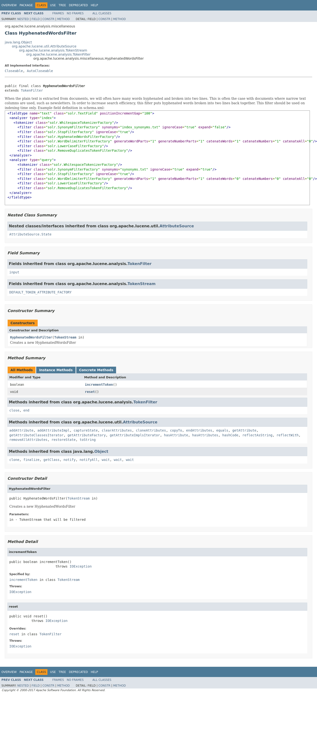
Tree (62, 5)
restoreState (63, 440)
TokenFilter (32, 90)
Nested (23, 19)
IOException (81, 566)
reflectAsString (257, 435)
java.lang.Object (18, 42)
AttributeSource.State (30, 234)
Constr (48, 19)
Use (53, 5)
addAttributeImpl (53, 430)
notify (70, 460)
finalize (31, 460)
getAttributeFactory (86, 435)
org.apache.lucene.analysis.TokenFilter (58, 54)
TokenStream (142, 283)
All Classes (101, 13)
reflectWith (287, 435)
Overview (9, 5)
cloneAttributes (151, 430)
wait (106, 460)
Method (63, 19)
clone (14, 460)
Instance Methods (55, 370)
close (14, 410)
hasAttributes (205, 435)
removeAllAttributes (28, 440)
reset (90, 392)
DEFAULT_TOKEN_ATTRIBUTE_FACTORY (40, 292)
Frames (58, 13)
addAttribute (21, 430)
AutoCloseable (40, 71)
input (14, 272)
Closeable (14, 71)
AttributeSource (176, 226)
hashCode (230, 435)
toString (88, 440)
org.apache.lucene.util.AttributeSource (44, 46)
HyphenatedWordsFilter (31, 337)
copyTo (176, 430)
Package (26, 5)
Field (35, 19)
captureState (86, 430)
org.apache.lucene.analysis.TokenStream (53, 50)
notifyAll (89, 460)
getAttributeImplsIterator (135, 435)
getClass (51, 460)
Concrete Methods (96, 370)
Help (94, 5)
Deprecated (78, 5)
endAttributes (199, 430)
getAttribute (244, 430)
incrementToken (99, 384)
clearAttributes (117, 430)
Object (101, 451)
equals (222, 430)
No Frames (75, 13)
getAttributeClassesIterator (36, 435)
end (26, 410)
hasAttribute (176, 435)
